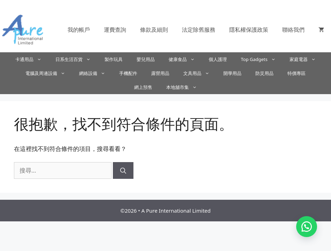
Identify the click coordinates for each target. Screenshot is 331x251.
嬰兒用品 (146, 59)
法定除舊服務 (198, 29)
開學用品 (232, 73)
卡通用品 (31, 59)
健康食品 (185, 59)
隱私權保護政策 (248, 29)
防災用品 (264, 73)
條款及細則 (154, 29)
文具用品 (199, 73)
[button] (306, 226)
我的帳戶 (79, 29)
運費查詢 (115, 29)
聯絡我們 (293, 29)
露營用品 (160, 73)
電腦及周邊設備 (48, 73)
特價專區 (296, 73)
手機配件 (128, 73)
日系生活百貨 (76, 59)
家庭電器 (306, 59)
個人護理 (218, 59)
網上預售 (143, 87)
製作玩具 (114, 59)
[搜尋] (123, 170)
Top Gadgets (262, 59)
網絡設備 (95, 73)
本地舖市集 (185, 87)
